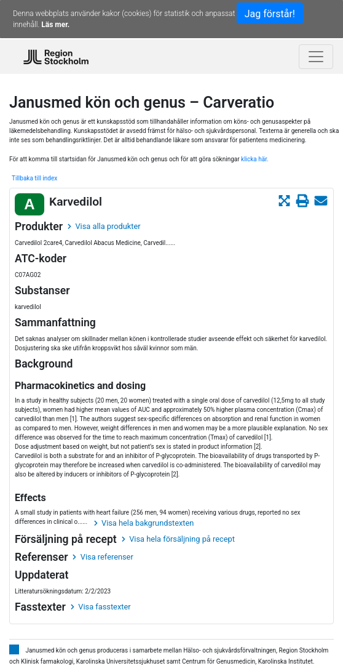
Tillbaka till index (34, 178)
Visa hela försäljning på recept (178, 539)
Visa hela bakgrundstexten (144, 523)
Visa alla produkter (104, 226)
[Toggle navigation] (316, 56)
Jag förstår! (270, 14)
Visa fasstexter (101, 606)
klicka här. (255, 159)
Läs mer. (55, 24)
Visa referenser (103, 556)
